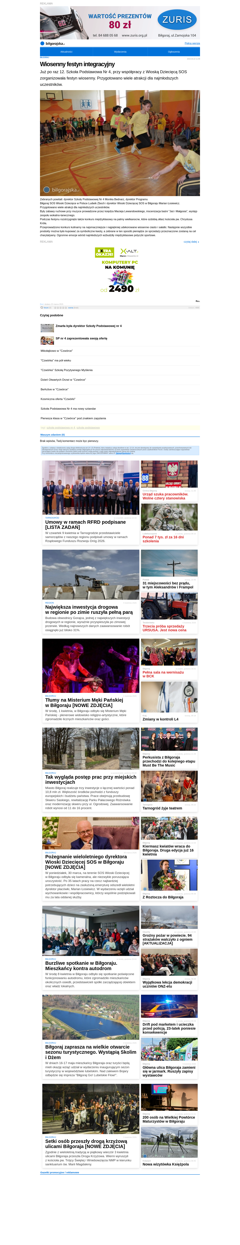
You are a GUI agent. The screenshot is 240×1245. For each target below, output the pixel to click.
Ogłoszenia (174, 51)
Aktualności (66, 51)
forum (47, 308)
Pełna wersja (192, 43)
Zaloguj (119, 453)
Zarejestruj (126, 453)
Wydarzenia (120, 51)
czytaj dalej (191, 241)
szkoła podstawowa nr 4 (61, 427)
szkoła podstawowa (88, 427)
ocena (73, 308)
